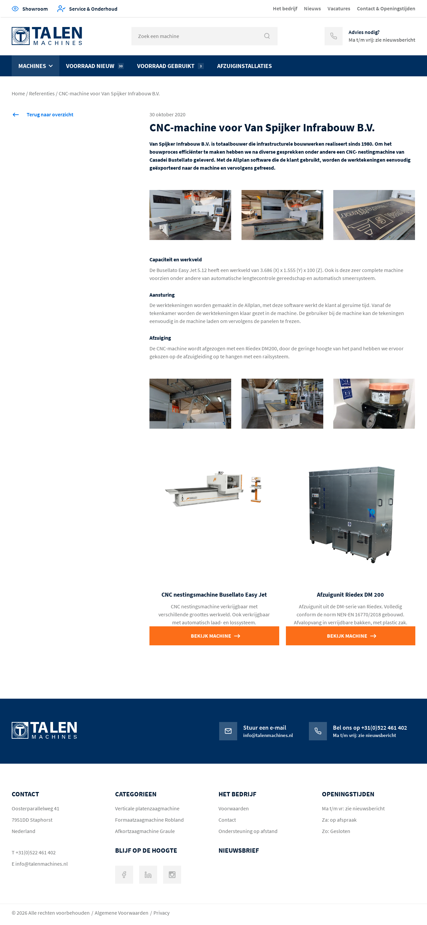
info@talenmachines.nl (41, 863)
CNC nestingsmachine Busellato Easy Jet (214, 594)
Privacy (161, 912)
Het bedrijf (285, 8)
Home (18, 93)
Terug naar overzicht (50, 114)
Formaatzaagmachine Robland (149, 819)
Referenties (42, 93)
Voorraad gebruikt (170, 66)
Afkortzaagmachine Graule (145, 831)
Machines (32, 66)
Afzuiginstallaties (244, 66)
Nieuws (312, 8)
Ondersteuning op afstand (248, 831)
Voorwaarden (234, 808)
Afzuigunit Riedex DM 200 (350, 594)
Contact (227, 819)
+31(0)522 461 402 (36, 852)
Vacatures (339, 8)
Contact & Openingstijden (386, 8)
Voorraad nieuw (95, 66)
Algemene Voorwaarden (121, 912)
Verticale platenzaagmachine (147, 808)
